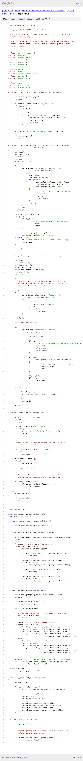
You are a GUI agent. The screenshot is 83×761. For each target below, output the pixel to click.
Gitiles (13, 758)
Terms (25, 758)
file (47, 19)
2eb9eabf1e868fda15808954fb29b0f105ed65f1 (43, 10)
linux (17, 10)
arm (11, 10)
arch (71, 10)
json (79, 757)
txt (73, 757)
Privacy (19, 758)
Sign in (78, 3)
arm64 (5, 13)
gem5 (5, 10)
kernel (13, 13)
